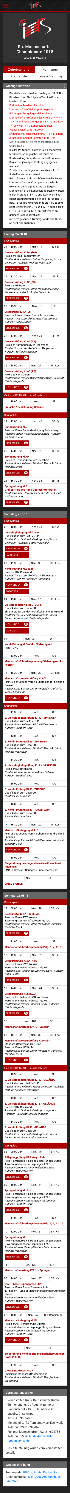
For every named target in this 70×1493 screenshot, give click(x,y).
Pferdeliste (18, 76)
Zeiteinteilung (18, 69)
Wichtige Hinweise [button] (35, 86)
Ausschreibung (51, 76)
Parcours (12, 555)
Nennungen (51, 69)
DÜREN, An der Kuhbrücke (40, 1472)
